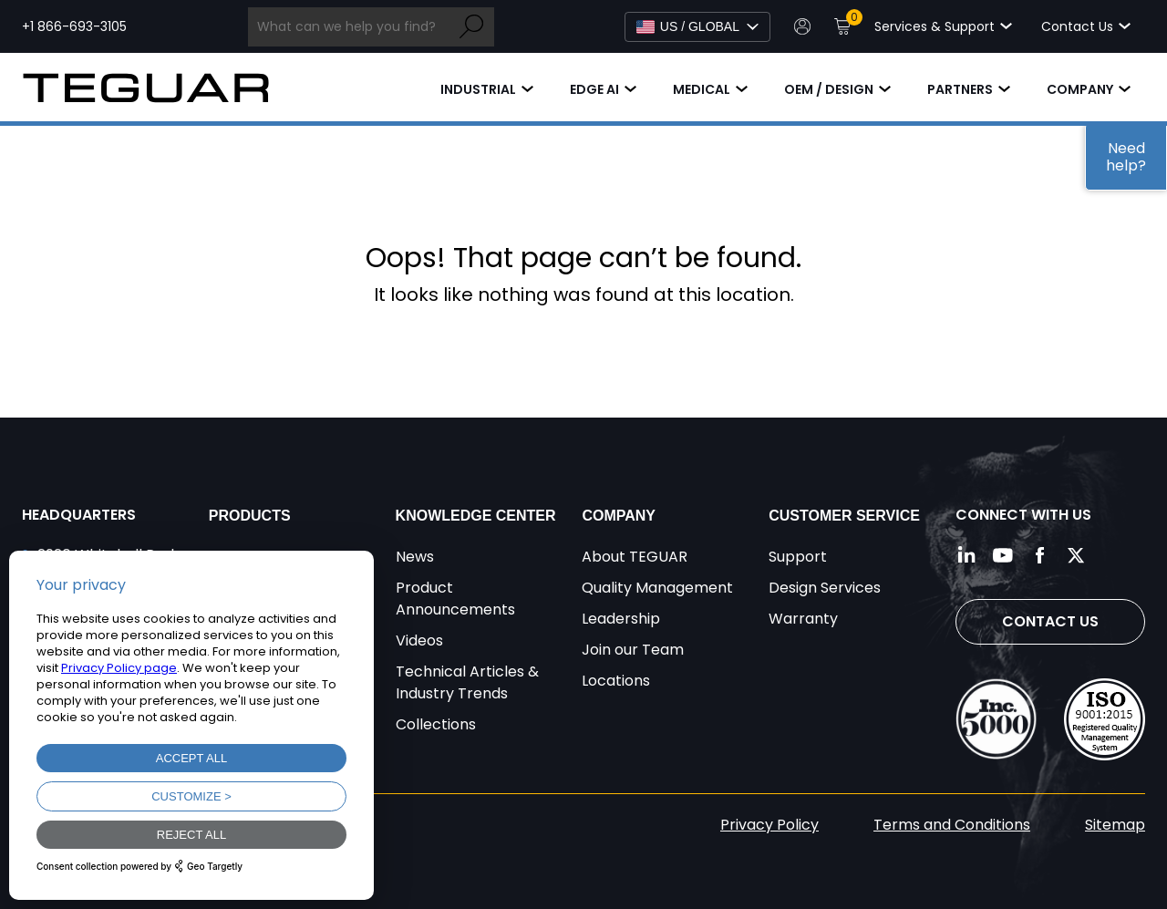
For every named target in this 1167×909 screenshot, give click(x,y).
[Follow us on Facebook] (1039, 555)
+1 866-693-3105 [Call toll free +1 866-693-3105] (74, 26)
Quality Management (657, 587)
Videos (419, 640)
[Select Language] (697, 27)
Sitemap (1115, 824)
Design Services (825, 587)
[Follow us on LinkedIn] (966, 555)
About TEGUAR (634, 556)
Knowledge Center (476, 515)
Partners (960, 89)
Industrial (478, 89)
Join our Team (633, 649)
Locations (616, 680)
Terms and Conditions (951, 824)
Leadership (621, 618)
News (415, 556)
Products (250, 515)
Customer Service (844, 515)
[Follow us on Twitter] (1076, 555)
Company (1080, 89)
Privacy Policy (769, 824)
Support (798, 556)
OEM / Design (828, 89)
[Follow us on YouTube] (1003, 555)
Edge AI (594, 89)
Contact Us (1050, 621)
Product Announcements (455, 598)
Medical (701, 89)
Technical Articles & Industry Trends (467, 682)
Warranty (803, 618)
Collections (436, 724)
